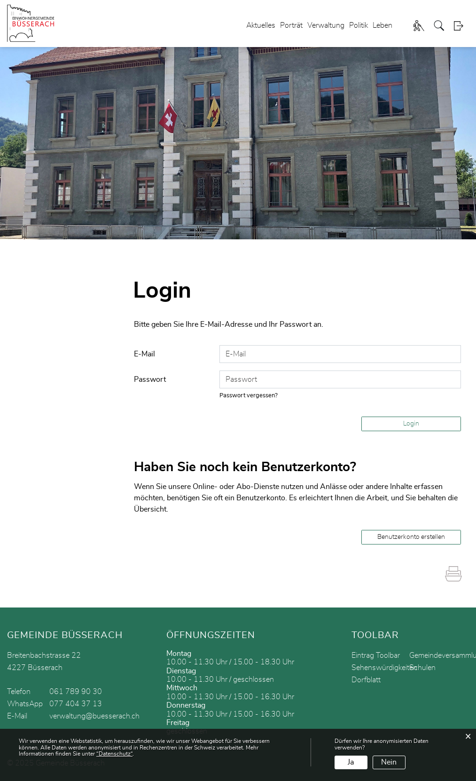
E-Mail (144, 354)
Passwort (150, 379)
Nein (389, 762)
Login (461, 25)
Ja (351, 762)
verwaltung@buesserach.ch (94, 716)
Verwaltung (325, 25)
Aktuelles (260, 25)
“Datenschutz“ (114, 754)
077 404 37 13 (75, 704)
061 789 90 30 (75, 691)
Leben (382, 25)
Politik (358, 25)
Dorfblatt (366, 680)
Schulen (422, 667)
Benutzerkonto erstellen (411, 537)
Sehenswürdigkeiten (384, 667)
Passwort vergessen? (248, 396)
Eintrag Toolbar (375, 655)
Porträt (291, 25)
